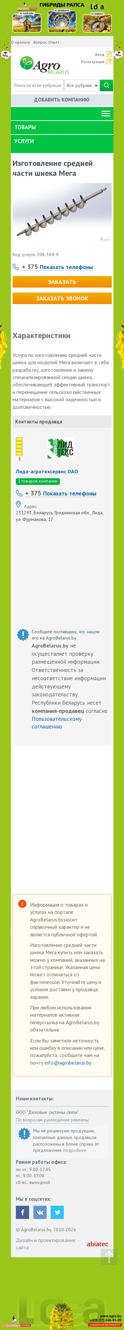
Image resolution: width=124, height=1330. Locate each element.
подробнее (75, 1150)
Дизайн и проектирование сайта (45, 1244)
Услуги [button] (24, 141)
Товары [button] (25, 127)
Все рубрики (82, 85)
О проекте (20, 42)
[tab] (62, 127)
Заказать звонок (62, 298)
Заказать (62, 282)
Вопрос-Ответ (46, 42)
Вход (99, 54)
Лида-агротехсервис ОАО (47, 471)
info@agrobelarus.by (68, 1062)
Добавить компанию (62, 100)
